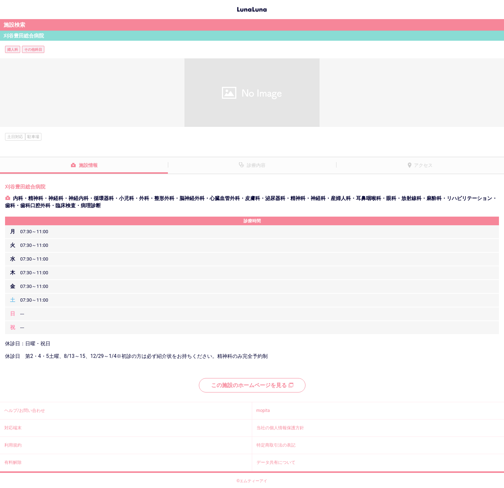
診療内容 (256, 165)
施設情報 (88, 165)
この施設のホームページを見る (252, 385)
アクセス (423, 165)
